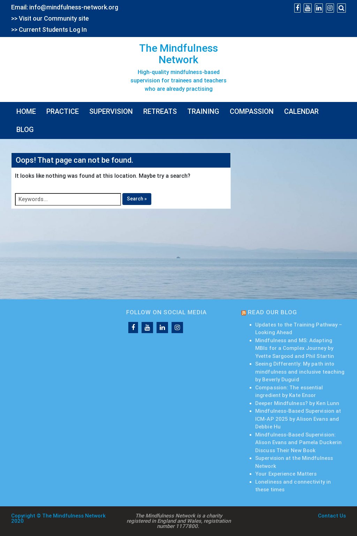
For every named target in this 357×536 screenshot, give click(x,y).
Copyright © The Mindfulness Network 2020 (58, 518)
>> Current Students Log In (49, 29)
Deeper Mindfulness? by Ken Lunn (297, 403)
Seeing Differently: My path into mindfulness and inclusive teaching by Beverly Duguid (299, 372)
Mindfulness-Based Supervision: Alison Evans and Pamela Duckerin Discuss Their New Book (298, 443)
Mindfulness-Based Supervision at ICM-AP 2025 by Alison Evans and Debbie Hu (298, 419)
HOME (26, 111)
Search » (137, 198)
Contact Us (332, 516)
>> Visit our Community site (50, 18)
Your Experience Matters (286, 474)
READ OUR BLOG (272, 312)
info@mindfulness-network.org (73, 7)
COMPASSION (252, 111)
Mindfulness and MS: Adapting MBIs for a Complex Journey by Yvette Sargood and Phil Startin (294, 348)
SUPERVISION (111, 111)
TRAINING (203, 111)
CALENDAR (301, 111)
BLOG (25, 129)
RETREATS (160, 111)
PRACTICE (62, 111)
